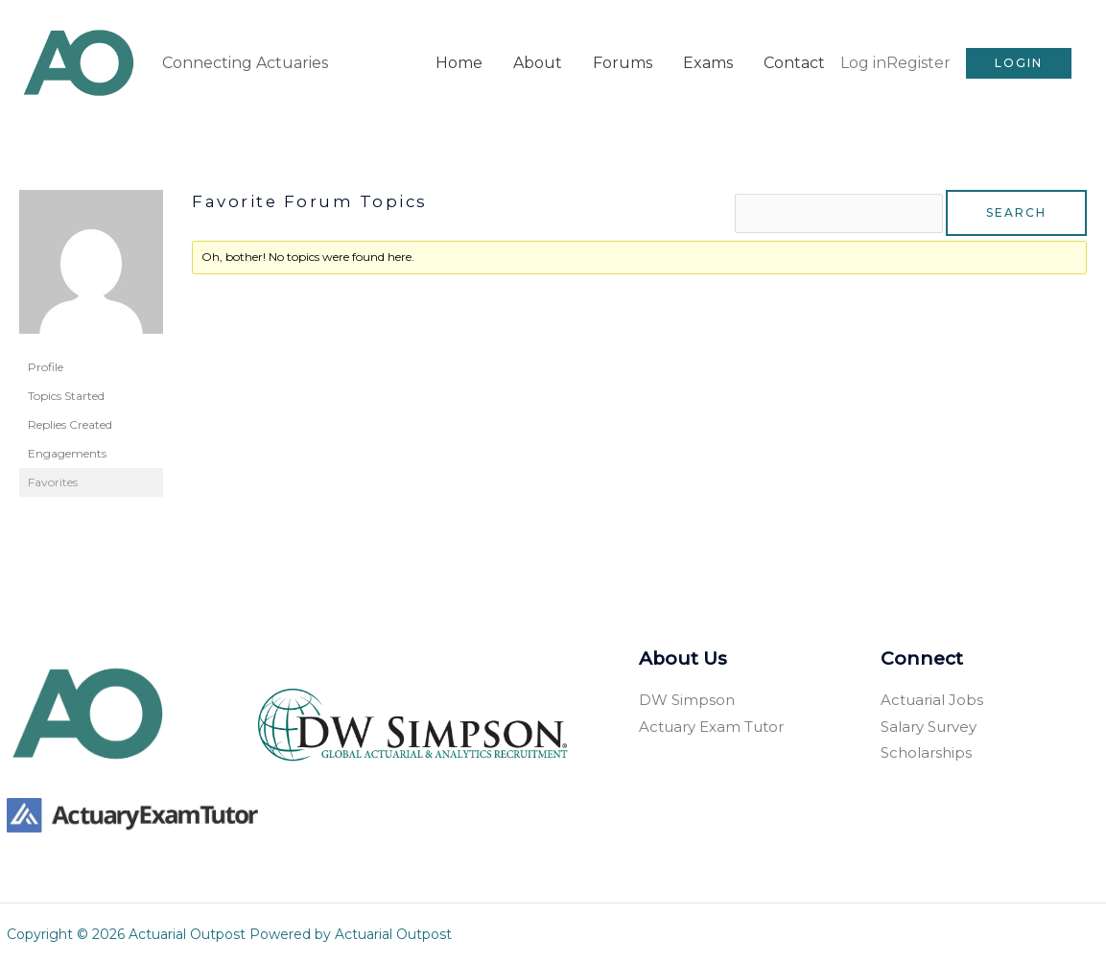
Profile (45, 364)
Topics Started (66, 393)
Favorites (53, 479)
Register (918, 61)
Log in (863, 61)
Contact (794, 61)
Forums (622, 61)
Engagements (67, 450)
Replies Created (70, 421)
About (537, 61)
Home (458, 61)
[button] (1018, 61)
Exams (708, 61)
